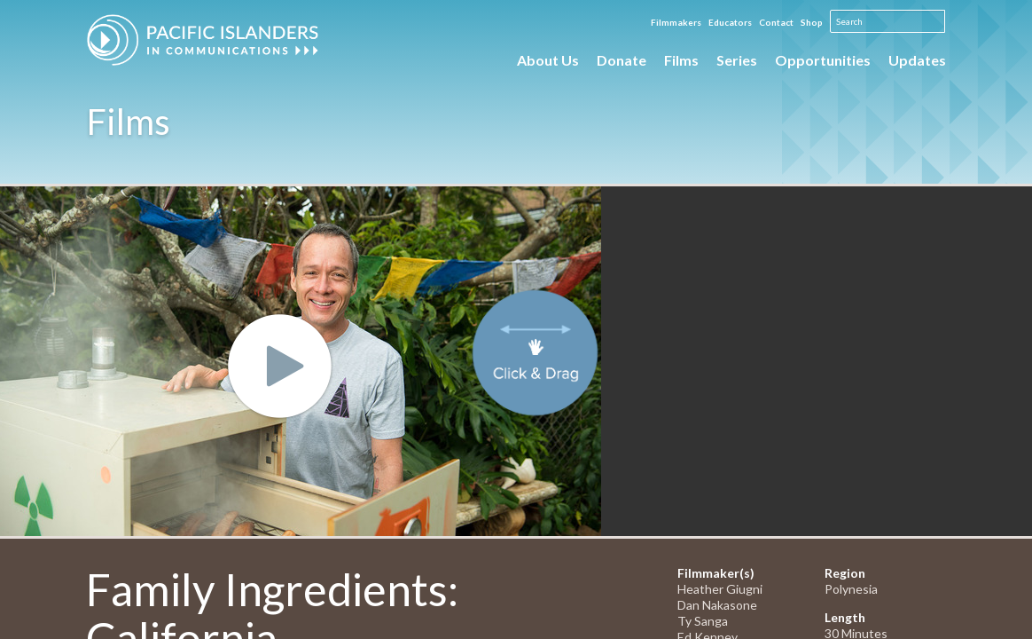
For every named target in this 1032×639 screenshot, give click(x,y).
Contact (776, 22)
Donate (621, 59)
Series (736, 59)
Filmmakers (676, 22)
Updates (917, 59)
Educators (730, 22)
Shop (812, 22)
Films (681, 59)
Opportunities (823, 59)
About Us (548, 59)
